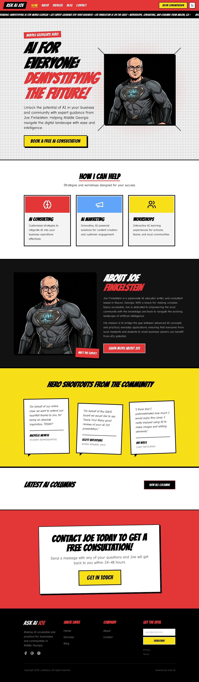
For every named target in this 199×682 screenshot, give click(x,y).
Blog (70, 5)
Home (34, 5)
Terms (146, 654)
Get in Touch (100, 577)
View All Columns (159, 485)
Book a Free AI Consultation (55, 141)
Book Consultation (173, 5)
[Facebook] (25, 653)
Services (58, 5)
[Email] (32, 653)
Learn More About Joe (124, 348)
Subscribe (159, 640)
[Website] (39, 653)
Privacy (146, 649)
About (45, 5)
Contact (81, 5)
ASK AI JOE (15, 5)
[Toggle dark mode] (192, 5)
